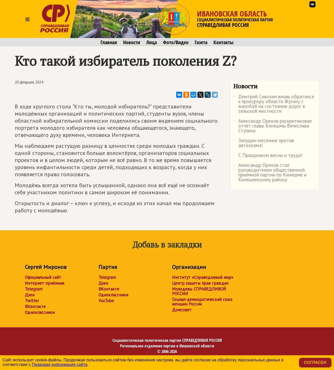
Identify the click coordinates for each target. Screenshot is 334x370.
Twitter (32, 300)
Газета (201, 42)
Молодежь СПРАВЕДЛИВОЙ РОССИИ (199, 291)
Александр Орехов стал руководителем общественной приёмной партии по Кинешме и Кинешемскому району (270, 173)
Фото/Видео (176, 42)
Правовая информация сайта (59, 364)
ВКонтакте (35, 306)
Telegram (33, 289)
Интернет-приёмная (44, 283)
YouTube (106, 300)
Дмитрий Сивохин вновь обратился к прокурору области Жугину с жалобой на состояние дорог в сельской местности (273, 104)
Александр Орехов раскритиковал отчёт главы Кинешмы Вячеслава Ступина (272, 126)
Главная (109, 42)
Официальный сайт (43, 277)
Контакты (223, 42)
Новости (131, 42)
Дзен (30, 295)
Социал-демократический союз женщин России (202, 301)
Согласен (315, 362)
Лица (151, 42)
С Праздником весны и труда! (268, 156)
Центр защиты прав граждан (200, 283)
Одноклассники (40, 312)
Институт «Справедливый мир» (202, 277)
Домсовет (182, 310)
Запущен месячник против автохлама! (263, 143)
